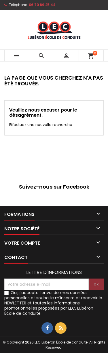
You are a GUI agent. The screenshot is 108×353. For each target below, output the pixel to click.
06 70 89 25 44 (42, 4)
